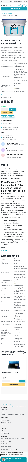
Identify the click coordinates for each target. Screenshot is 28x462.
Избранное (4, 116)
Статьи (3, 430)
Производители (5, 433)
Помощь (3, 419)
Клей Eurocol (9, 13)
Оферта (3, 412)
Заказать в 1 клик (7, 112)
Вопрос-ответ (4, 432)
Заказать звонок (23, 1)
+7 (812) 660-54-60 (14, 1)
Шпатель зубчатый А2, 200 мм (10, 372)
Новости (3, 411)
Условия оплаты (5, 420)
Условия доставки (6, 422)
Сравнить (11, 116)
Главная (3, 13)
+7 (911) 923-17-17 (6, 443)
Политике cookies (10, 455)
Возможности (4, 425)
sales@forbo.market (6, 446)
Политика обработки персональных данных (12, 414)
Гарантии (3, 424)
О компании (4, 409)
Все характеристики (5, 94)
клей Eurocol (3, 250)
